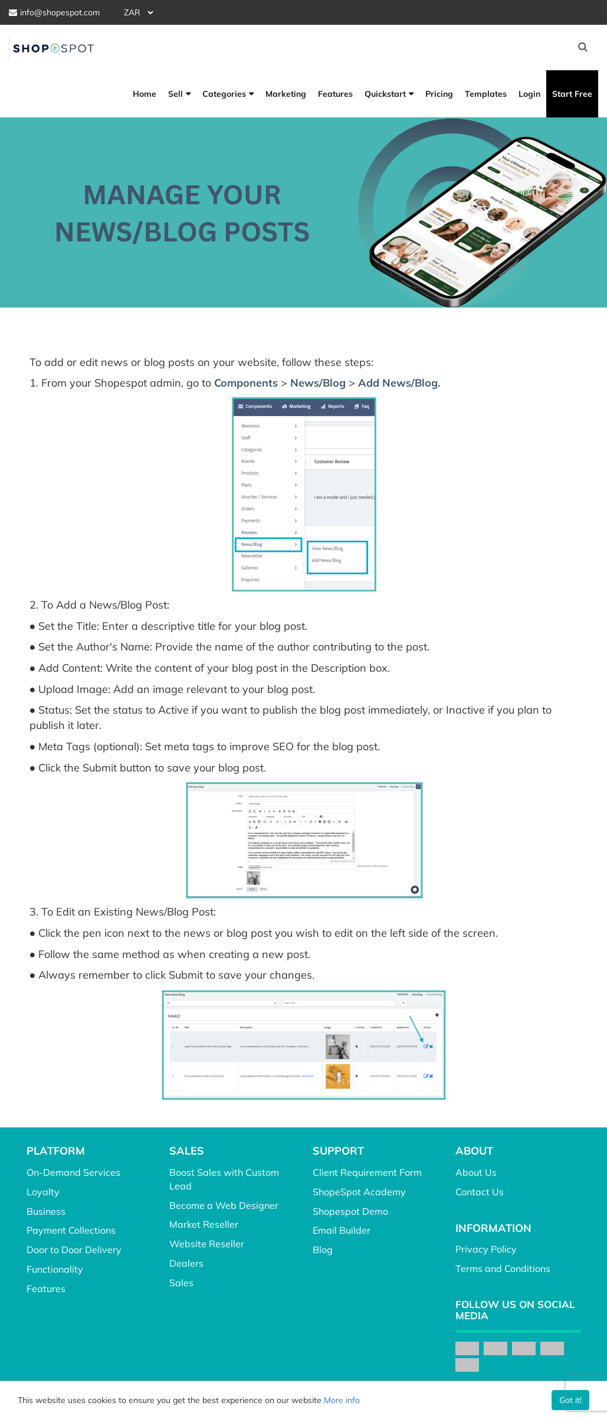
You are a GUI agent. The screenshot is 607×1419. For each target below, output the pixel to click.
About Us (476, 1172)
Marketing (285, 94)
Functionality (55, 1269)
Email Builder (341, 1230)
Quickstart (385, 94)
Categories (224, 94)
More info (342, 1400)
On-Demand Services (73, 1172)
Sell (175, 94)
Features (335, 94)
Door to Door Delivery (74, 1249)
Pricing (439, 94)
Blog (323, 1249)
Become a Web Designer (223, 1205)
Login (529, 94)
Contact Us (479, 1192)
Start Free (572, 94)
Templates (486, 94)
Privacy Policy (486, 1249)
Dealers (186, 1263)
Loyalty (43, 1192)
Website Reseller (206, 1244)
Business (46, 1211)
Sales (181, 1283)
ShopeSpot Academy (359, 1192)
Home (144, 94)
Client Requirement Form (367, 1172)
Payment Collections (71, 1230)
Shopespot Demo (350, 1211)
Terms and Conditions (502, 1268)
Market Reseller (203, 1224)
